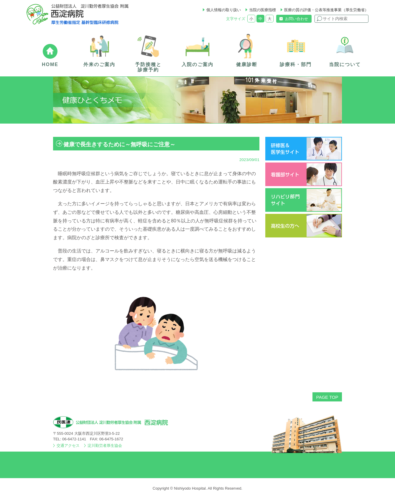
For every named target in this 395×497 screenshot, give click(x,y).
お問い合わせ (296, 19)
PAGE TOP (327, 397)
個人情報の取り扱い (223, 10)
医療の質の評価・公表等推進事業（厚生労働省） (326, 10)
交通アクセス (68, 445)
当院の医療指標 (262, 10)
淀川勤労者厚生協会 (105, 445)
